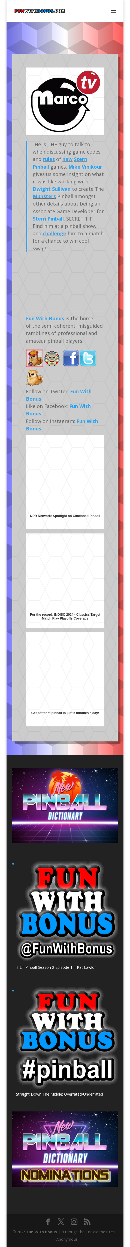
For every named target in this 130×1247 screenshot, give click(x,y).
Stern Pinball (48, 218)
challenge (54, 233)
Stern (80, 159)
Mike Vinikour (85, 166)
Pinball (41, 166)
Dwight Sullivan (52, 189)
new (67, 159)
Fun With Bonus (45, 318)
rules (49, 159)
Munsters (44, 196)
